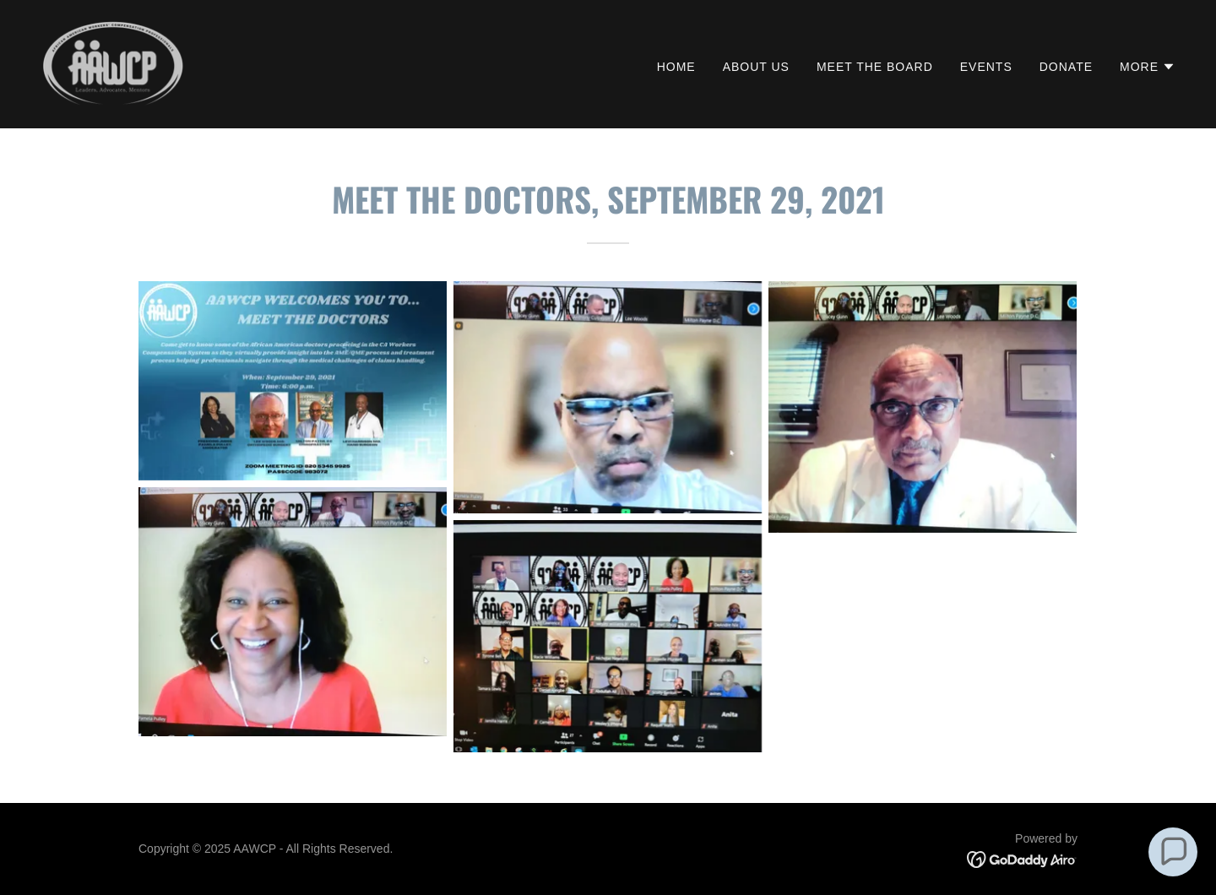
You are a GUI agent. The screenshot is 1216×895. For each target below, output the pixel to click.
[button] (1147, 67)
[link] (113, 63)
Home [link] (676, 66)
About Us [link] (756, 66)
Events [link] (986, 66)
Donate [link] (1066, 66)
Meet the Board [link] (875, 66)
